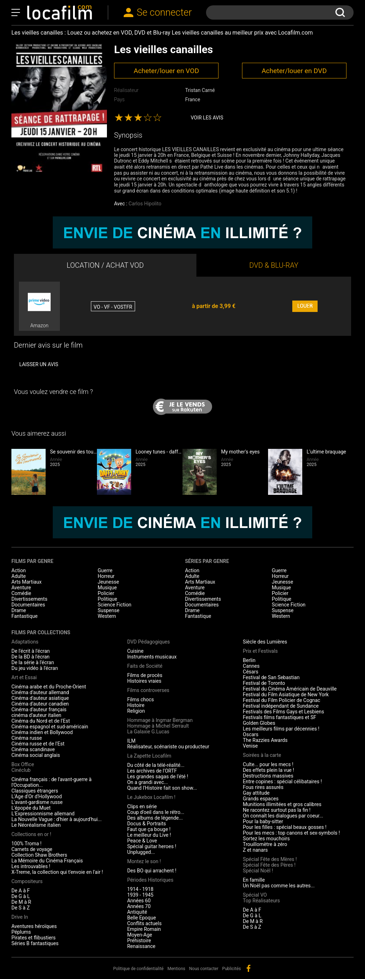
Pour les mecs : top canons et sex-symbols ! (291, 833)
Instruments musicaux (152, 657)
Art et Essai (24, 677)
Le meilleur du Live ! (149, 835)
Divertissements (29, 599)
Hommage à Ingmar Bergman (160, 720)
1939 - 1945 (140, 895)
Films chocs (140, 699)
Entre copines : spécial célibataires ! (282, 781)
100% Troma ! (26, 843)
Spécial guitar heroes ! (151, 846)
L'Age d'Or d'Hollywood (36, 796)
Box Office (22, 764)
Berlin (249, 660)
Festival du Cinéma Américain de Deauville (289, 689)
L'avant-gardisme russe (37, 802)
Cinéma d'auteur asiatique (40, 698)
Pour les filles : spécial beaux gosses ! (285, 827)
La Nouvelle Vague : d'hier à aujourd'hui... (56, 819)
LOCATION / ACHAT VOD (105, 265)
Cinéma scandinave (33, 749)
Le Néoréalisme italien (36, 825)
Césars (250, 672)
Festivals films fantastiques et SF (279, 717)
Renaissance (141, 946)
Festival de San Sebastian (271, 677)
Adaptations (24, 642)
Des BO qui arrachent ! (151, 870)
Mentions (176, 968)
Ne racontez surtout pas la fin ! (276, 810)
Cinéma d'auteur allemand (40, 692)
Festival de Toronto (264, 683)
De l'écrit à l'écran (30, 651)
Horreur (106, 576)
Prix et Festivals (260, 651)
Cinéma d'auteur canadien (40, 704)
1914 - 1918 (140, 889)
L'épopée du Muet (31, 808)
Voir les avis (207, 118)
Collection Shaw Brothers (39, 855)
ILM (131, 741)
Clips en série (142, 806)
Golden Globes (259, 723)
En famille (254, 880)
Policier (106, 593)
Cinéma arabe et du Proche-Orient (48, 687)
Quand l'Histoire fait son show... (162, 788)
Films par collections (40, 632)
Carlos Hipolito (145, 203)
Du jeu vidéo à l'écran (34, 668)
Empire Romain (144, 929)
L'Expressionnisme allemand (42, 813)
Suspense (108, 610)
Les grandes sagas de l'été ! (157, 776)
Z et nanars (255, 850)
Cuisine (135, 651)
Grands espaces (260, 798)
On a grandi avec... (147, 782)
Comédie (21, 593)
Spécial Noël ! (258, 870)
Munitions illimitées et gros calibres (282, 804)
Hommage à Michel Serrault (158, 726)
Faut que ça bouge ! (149, 829)
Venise (250, 746)
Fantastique (24, 616)
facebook (248, 968)
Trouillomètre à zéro (265, 844)
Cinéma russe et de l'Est (38, 744)
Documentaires (28, 605)
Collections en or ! (31, 834)
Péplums (21, 932)
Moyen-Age (139, 935)
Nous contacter (204, 968)
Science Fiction (115, 605)
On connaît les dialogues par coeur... (283, 816)
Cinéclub (21, 770)
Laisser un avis (38, 364)
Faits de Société (145, 666)
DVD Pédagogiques (148, 642)
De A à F (20, 890)
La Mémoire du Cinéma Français (47, 860)
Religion (136, 711)
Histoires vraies (144, 681)
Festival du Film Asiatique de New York (286, 694)
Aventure (21, 587)
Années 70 (139, 906)
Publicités (231, 968)
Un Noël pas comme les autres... (278, 885)
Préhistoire (139, 940)
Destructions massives (268, 776)
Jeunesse (108, 582)
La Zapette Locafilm (149, 756)
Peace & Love (142, 841)
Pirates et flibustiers (33, 937)
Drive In (19, 917)
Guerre (105, 570)
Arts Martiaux (26, 582)
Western (107, 616)
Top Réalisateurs (261, 900)
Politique (107, 599)
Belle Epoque (141, 918)
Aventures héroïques (34, 926)
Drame (18, 610)
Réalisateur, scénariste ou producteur (168, 746)
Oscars (250, 734)
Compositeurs (27, 881)
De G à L (20, 896)
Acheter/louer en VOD (166, 71)
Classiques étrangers (34, 791)
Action (18, 570)
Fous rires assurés (263, 787)
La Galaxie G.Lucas (148, 731)
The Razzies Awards (265, 740)
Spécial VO (255, 895)
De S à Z (20, 908)
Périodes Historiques (150, 880)
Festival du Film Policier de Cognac (281, 700)
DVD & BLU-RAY (273, 265)
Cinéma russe (26, 738)
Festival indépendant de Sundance (281, 706)
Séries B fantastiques (34, 943)
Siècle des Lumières (265, 642)
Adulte (18, 576)
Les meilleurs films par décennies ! (281, 729)
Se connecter (164, 12)
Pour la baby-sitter (263, 821)
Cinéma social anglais (35, 755)
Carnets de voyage (31, 849)
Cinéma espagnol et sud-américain (49, 726)
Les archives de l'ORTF (152, 771)
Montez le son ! (144, 861)
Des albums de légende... (155, 818)
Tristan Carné (200, 90)
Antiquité (137, 912)
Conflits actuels (144, 923)
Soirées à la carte (262, 755)
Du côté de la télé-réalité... (156, 765)
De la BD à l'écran (30, 657)
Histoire (136, 705)
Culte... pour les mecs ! (268, 764)
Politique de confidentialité (138, 968)
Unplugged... (141, 852)
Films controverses (148, 690)
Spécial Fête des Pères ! (269, 865)
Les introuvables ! (30, 866)
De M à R (21, 902)
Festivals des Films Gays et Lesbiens (283, 711)
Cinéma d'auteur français (39, 709)
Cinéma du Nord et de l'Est (40, 721)
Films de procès (145, 675)
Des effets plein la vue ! (268, 770)
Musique (107, 587)
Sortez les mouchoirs (266, 838)
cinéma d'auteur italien (36, 715)
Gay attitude (256, 793)
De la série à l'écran (32, 662)
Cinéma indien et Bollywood (42, 732)
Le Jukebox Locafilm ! (151, 797)
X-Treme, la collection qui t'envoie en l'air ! (57, 872)
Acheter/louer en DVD (294, 71)
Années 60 (139, 900)
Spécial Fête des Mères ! (270, 859)
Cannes (251, 666)
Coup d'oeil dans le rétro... (155, 812)
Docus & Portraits (146, 823)
